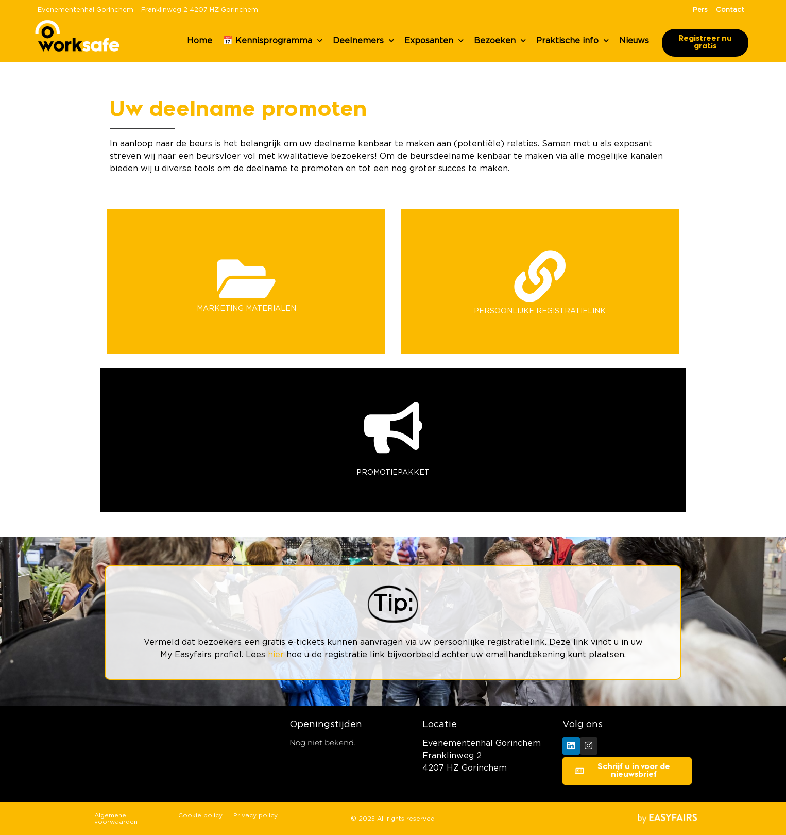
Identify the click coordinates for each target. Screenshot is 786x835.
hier (276, 654)
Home (199, 41)
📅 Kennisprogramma (272, 40)
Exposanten (434, 40)
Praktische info (572, 40)
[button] (705, 43)
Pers (700, 10)
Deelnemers (363, 40)
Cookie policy (200, 815)
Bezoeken (500, 40)
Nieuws (634, 41)
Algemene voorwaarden (116, 818)
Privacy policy (255, 815)
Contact (730, 10)
